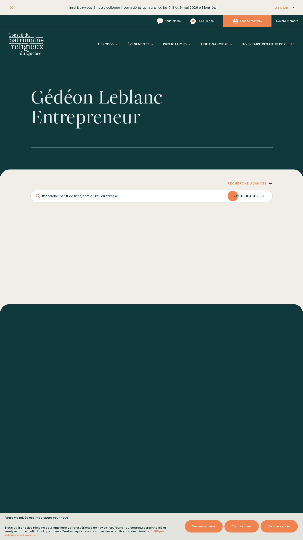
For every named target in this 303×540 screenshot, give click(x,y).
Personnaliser (203, 524)
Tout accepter (279, 524)
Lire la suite (281, 7)
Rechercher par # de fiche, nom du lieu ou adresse (80, 196)
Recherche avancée (247, 183)
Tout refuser (241, 524)
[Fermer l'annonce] (11, 8)
